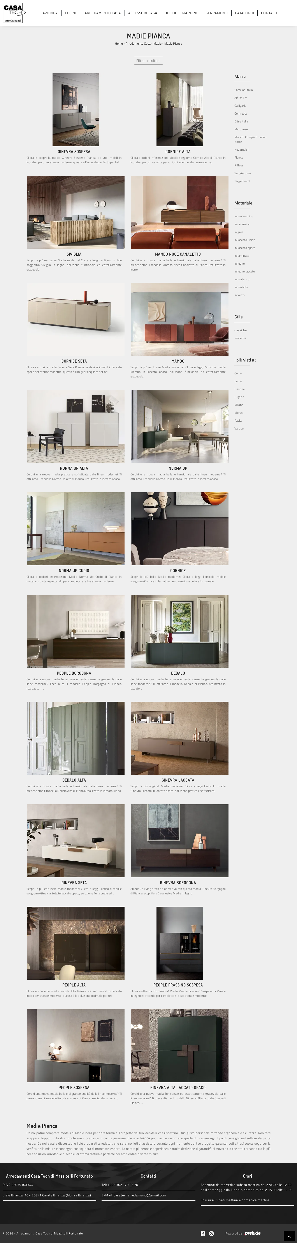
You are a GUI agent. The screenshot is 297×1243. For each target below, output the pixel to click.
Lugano (239, 397)
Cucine (71, 13)
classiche (240, 330)
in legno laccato (244, 271)
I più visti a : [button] (245, 360)
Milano (239, 404)
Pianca (238, 157)
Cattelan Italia (243, 89)
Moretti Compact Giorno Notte (250, 139)
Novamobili (241, 149)
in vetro (239, 295)
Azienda (50, 13)
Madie (157, 43)
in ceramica (242, 224)
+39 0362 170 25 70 (123, 1184)
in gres (239, 232)
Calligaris (240, 105)
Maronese (241, 129)
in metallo (241, 287)
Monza (238, 412)
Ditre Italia (241, 121)
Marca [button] (240, 76)
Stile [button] (238, 317)
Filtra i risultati (148, 60)
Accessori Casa (142, 13)
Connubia (240, 113)
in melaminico (243, 216)
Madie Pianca (173, 43)
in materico (242, 279)
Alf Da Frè (241, 97)
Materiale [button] (243, 203)
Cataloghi (244, 13)
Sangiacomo (242, 173)
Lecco (238, 381)
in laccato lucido (244, 239)
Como (238, 373)
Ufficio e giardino (182, 13)
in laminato (242, 255)
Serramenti (217, 13)
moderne (240, 338)
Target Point (242, 181)
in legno (239, 263)
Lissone (239, 389)
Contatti (269, 13)
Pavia (238, 420)
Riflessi (239, 165)
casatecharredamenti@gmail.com (140, 1195)
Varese (239, 428)
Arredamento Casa (103, 13)
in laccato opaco (244, 247)
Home (119, 43)
